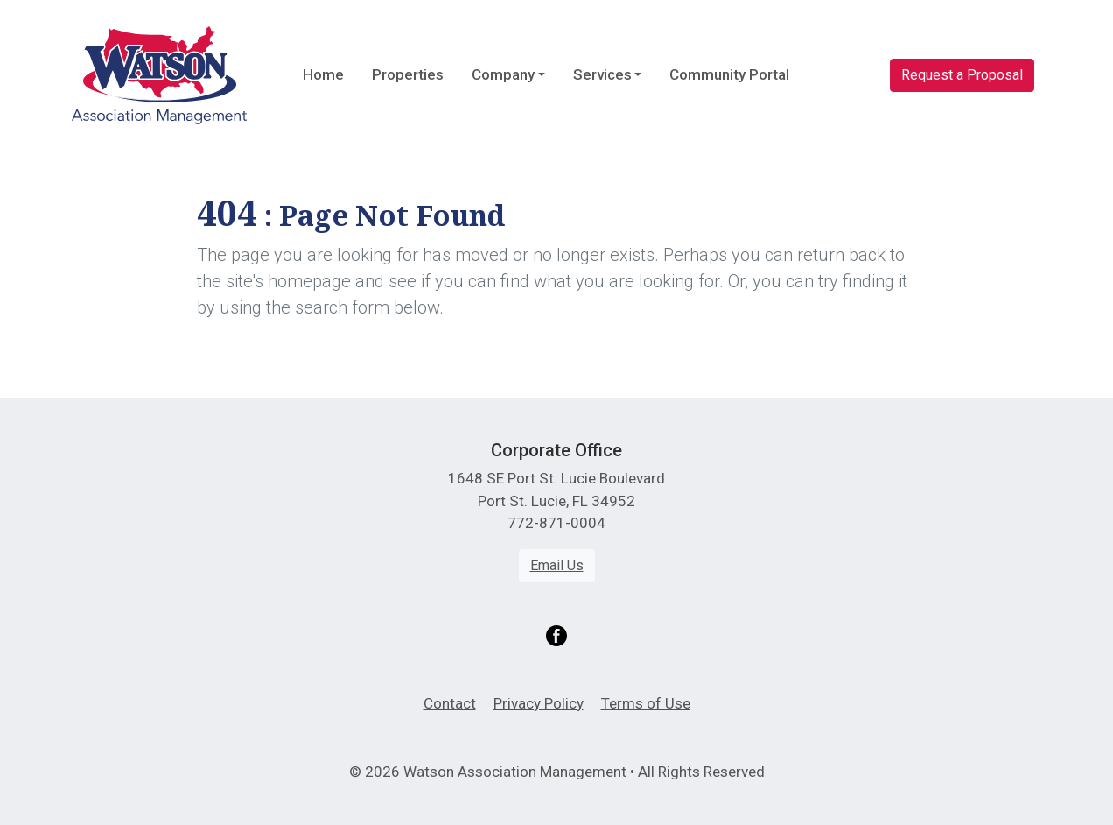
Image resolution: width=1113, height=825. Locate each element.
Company (503, 74)
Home (323, 74)
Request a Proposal (962, 75)
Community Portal (729, 74)
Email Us (557, 565)
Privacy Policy (539, 703)
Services (602, 74)
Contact (450, 703)
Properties (408, 74)
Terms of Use (645, 703)
